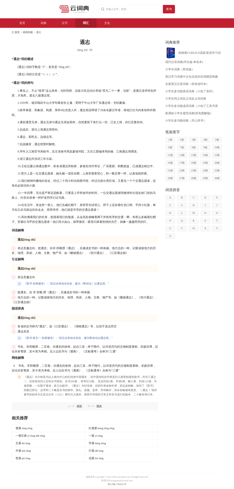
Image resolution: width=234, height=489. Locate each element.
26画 (170, 178)
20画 (217, 162)
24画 (205, 170)
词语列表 (28, 32)
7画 (182, 147)
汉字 (65, 23)
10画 (217, 147)
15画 (217, 155)
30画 (217, 178)
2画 (182, 139)
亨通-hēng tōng (97, 443)
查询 (169, 9)
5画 (217, 139)
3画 (194, 139)
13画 (193, 155)
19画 (205, 162)
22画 (181, 170)
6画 (170, 147)
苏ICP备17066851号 (117, 484)
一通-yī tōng (96, 435)
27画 (181, 178)
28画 (193, 178)
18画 (193, 162)
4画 (205, 139)
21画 (170, 170)
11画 (170, 155)
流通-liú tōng (96, 458)
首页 (22, 23)
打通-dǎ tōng (96, 450)
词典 (43, 23)
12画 (181, 155)
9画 (205, 147)
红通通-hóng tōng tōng (101, 428)
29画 (205, 178)
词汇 (86, 23)
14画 (205, 155)
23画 (193, 170)
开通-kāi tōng (23, 450)
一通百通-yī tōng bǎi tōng (30, 435)
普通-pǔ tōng (23, 458)
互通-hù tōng (23, 443)
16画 (170, 162)
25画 (217, 170)
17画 (181, 162)
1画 (170, 139)
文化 (107, 23)
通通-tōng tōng (24, 428)
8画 (194, 147)
